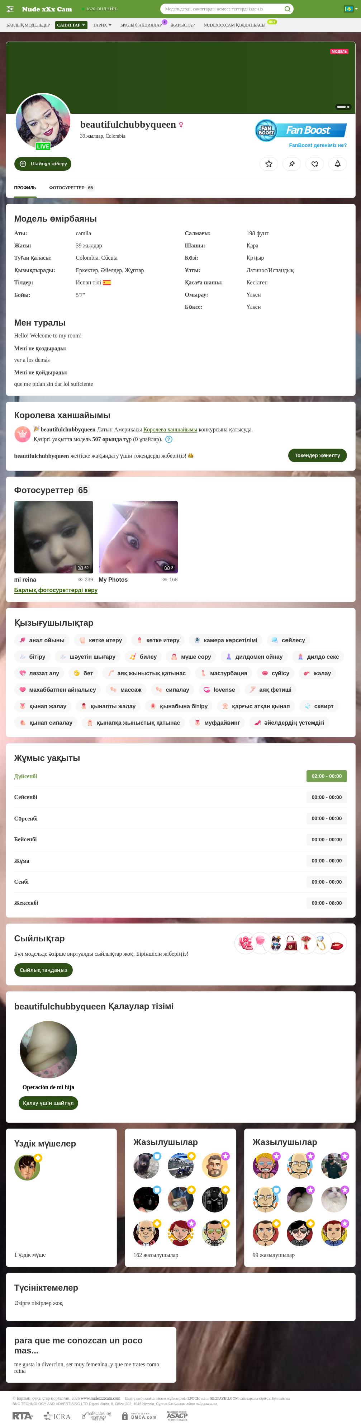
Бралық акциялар (143, 24)
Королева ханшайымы (170, 429)
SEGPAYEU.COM (224, 1398)
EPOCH (193, 1398)
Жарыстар (183, 25)
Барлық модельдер (28, 25)
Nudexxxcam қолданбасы (236, 24)
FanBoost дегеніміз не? (317, 145)
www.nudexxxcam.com (100, 1398)
